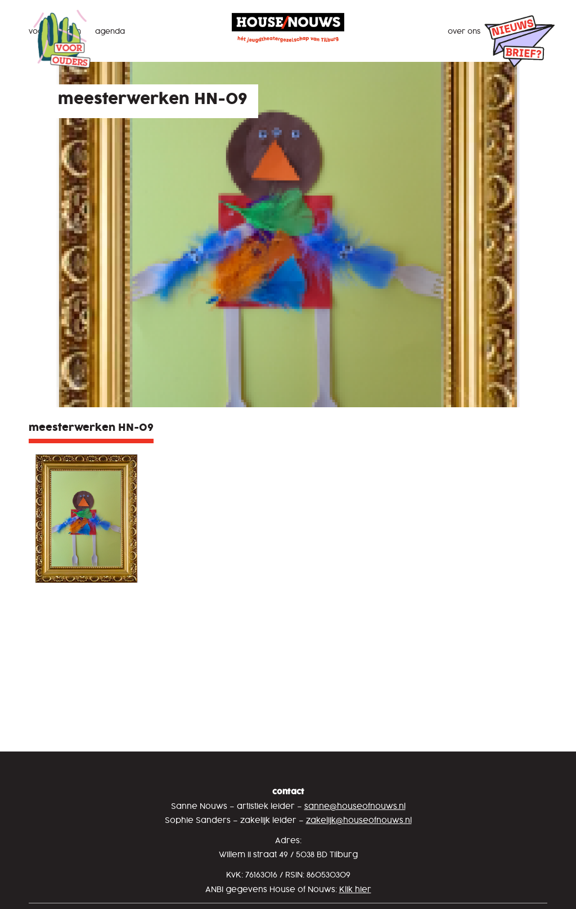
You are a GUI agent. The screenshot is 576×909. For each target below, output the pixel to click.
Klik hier (355, 890)
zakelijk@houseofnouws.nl (359, 821)
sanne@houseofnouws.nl (355, 807)
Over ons (464, 31)
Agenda (110, 31)
